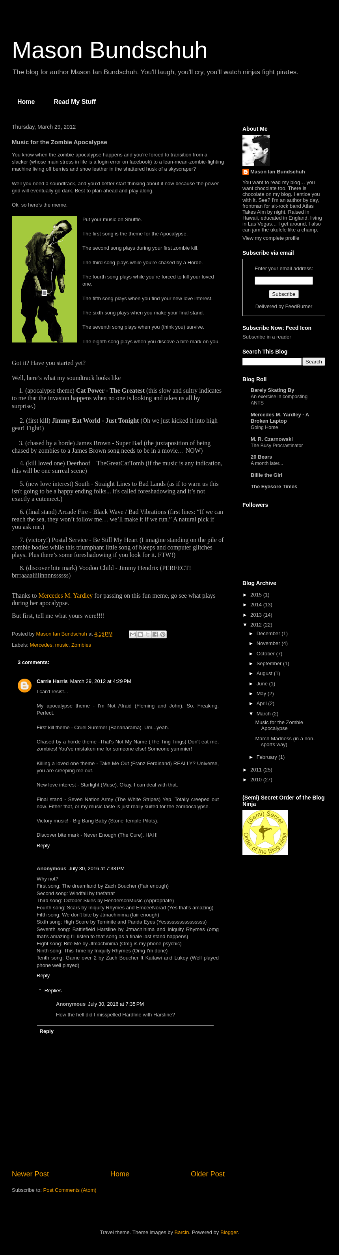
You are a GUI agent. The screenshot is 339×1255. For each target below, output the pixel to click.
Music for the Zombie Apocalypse (279, 725)
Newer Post (30, 1174)
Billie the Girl (266, 475)
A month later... (267, 463)
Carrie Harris (52, 681)
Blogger (229, 1232)
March (264, 714)
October (266, 654)
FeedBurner (299, 306)
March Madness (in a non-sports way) (285, 742)
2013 (256, 615)
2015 (256, 595)
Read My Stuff (75, 101)
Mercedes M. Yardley (66, 595)
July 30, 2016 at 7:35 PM (116, 1004)
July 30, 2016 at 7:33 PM (97, 868)
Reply (43, 846)
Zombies (81, 645)
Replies (53, 990)
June (263, 684)
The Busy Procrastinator (277, 445)
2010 (256, 780)
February (268, 757)
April (262, 703)
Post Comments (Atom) (70, 1190)
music (62, 645)
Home (26, 101)
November (269, 643)
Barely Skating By (272, 390)
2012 (256, 625)
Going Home (264, 427)
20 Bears (261, 457)
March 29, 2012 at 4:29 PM (100, 681)
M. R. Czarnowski (272, 439)
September (270, 663)
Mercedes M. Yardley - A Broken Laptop (280, 418)
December (269, 633)
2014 (256, 605)
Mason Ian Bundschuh (277, 172)
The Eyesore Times (274, 486)
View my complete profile (270, 238)
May (262, 693)
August (265, 673)
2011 (256, 770)
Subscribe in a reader (266, 337)
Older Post (208, 1174)
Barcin (182, 1232)
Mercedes (41, 645)
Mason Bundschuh (110, 50)
